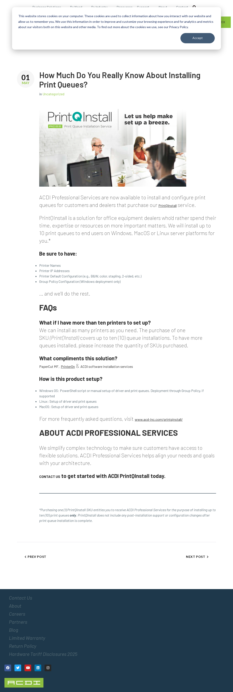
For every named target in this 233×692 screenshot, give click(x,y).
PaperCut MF (48, 366)
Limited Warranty (27, 638)
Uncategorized (53, 94)
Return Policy (22, 646)
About (15, 606)
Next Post (195, 557)
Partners (18, 622)
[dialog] (116, 28)
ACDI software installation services (106, 366)
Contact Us (20, 597)
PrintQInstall (167, 205)
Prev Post (37, 557)
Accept (197, 38)
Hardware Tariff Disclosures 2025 (43, 654)
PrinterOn (68, 366)
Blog (13, 630)
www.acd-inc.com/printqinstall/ (159, 419)
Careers (17, 614)
